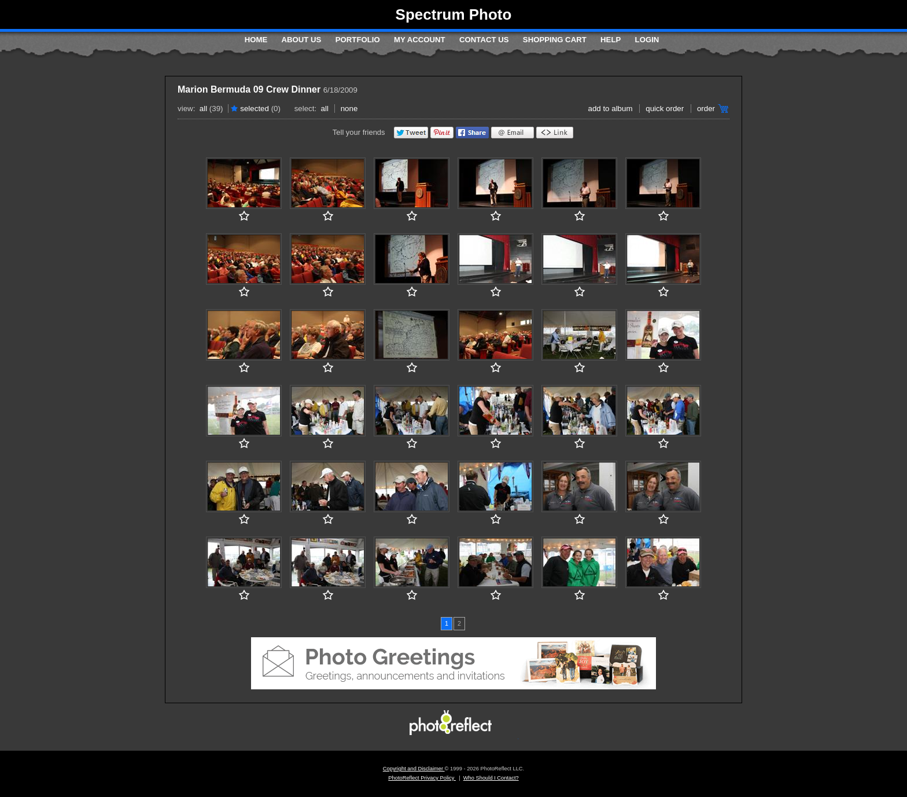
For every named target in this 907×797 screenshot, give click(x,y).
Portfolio (357, 39)
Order (706, 108)
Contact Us (483, 39)
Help (610, 39)
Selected (254, 108)
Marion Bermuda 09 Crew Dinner (249, 89)
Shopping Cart (555, 39)
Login (647, 39)
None (349, 108)
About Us (302, 39)
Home (256, 39)
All (203, 108)
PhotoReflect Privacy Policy (422, 778)
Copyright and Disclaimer (414, 769)
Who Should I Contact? (491, 778)
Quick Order (665, 108)
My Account (419, 39)
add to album (610, 108)
